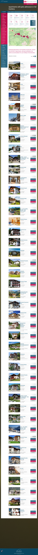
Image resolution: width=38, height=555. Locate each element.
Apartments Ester (22, 312)
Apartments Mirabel (23, 136)
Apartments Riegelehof (21, 106)
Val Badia (3, 47)
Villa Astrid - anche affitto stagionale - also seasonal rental (24, 397)
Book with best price (33, 75)
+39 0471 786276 (22, 317)
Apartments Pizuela (23, 375)
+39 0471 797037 (22, 140)
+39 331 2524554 (22, 453)
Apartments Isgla (22, 406)
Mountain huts (4, 25)
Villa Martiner (22, 94)
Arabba (3, 50)
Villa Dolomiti (22, 354)
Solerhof (20, 478)
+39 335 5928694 (22, 163)
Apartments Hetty (22, 198)
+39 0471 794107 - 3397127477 (24, 358)
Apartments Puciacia (23, 260)
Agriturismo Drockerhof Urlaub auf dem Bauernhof (23, 127)
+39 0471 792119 (22, 265)
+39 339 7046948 (22, 493)
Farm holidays (4, 22)
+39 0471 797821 (22, 99)
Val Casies (3, 65)
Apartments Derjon (23, 219)
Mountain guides (4, 31)
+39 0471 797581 (22, 402)
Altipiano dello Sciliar (4, 45)
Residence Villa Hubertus (22, 417)
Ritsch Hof (21, 468)
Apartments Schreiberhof (21, 510)
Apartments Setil (22, 167)
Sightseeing (3, 37)
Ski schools (3, 28)
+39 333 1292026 (22, 297)
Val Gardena (4, 13)
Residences (3, 19)
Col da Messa (22, 489)
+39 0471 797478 (22, 235)
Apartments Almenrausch (22, 272)
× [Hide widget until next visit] (2, 550)
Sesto (3, 60)
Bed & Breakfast (4, 16)
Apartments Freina (23, 437)
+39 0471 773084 (22, 192)
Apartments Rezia (22, 364)
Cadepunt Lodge (22, 115)
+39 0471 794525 (22, 379)
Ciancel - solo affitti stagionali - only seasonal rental (23, 428)
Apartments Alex (22, 499)
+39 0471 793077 (22, 463)
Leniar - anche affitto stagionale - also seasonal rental (23, 210)
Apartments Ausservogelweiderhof (24, 344)
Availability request (33, 66)
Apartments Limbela (23, 333)
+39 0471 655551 (22, 515)
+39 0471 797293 (22, 132)
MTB (3, 43)
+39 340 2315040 (22, 110)
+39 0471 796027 (22, 215)
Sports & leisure (4, 34)
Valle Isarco (4, 66)
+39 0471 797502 (22, 244)
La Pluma (21, 84)
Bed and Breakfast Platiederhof (23, 178)
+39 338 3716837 (22, 183)
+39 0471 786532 (22, 433)
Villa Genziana (22, 385)
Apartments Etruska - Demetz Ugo (23, 459)
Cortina (3, 52)
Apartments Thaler (23, 281)
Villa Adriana (21, 250)
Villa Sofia (21, 63)
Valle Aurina (3, 63)
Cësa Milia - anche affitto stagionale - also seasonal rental (24, 158)
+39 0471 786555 (22, 80)
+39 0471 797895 (22, 410)
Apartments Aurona (23, 240)
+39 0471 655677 (22, 483)
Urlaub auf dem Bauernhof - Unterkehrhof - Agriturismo (22, 325)
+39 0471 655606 (22, 349)
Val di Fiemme (4, 55)
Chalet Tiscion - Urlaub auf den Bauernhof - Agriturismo (24, 75)
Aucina (20, 146)
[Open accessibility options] (2, 551)
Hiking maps (3, 40)
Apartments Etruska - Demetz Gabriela (23, 292)
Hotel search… (33, 11)
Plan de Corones (4, 58)
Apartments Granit (23, 188)
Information (33, 68)
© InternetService (18, 553)
